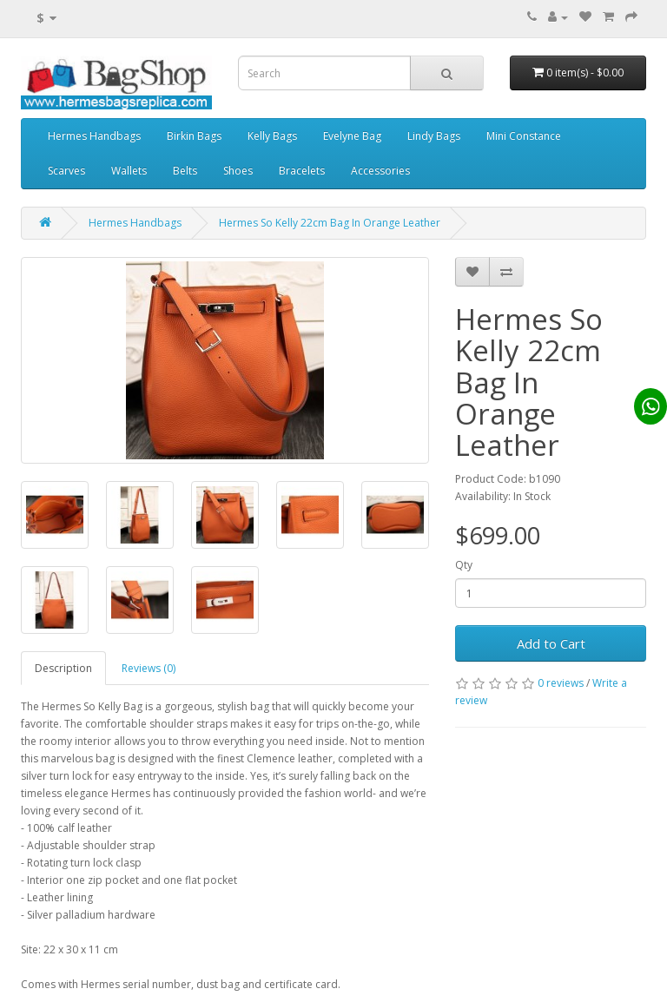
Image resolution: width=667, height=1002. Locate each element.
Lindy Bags (433, 136)
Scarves (66, 170)
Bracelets (302, 170)
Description (63, 668)
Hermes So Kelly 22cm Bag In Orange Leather (329, 222)
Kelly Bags (272, 136)
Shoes (238, 170)
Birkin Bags (194, 136)
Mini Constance (523, 136)
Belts (185, 170)
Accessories (380, 170)
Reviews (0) (148, 668)
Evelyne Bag (352, 136)
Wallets (129, 170)
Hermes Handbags (94, 136)
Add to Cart (551, 643)
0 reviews (561, 683)
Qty (463, 564)
